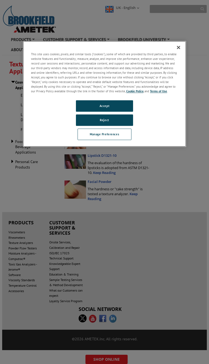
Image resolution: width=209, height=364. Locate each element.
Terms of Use (158, 91)
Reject (104, 120)
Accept (104, 106)
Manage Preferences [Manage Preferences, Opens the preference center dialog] (104, 134)
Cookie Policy (134, 91)
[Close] (179, 47)
